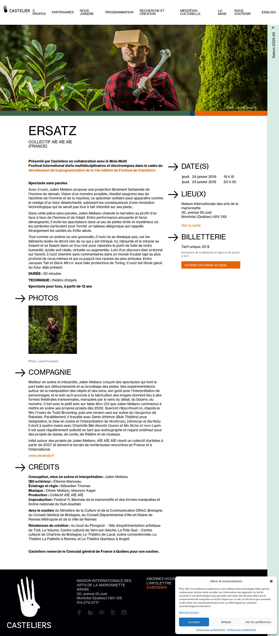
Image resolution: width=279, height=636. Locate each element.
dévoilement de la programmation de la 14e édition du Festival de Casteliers (92, 170)
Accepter (194, 622)
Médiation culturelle (190, 12)
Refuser (226, 622)
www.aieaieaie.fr (41, 455)
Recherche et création (152, 12)
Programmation (119, 12)
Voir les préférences (258, 622)
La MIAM (222, 12)
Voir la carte (191, 225)
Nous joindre (87, 12)
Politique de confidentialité (210, 629)
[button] (271, 581)
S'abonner (156, 587)
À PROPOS (39, 12)
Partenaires (63, 12)
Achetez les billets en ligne (205, 265)
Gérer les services (189, 612)
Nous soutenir (242, 12)
